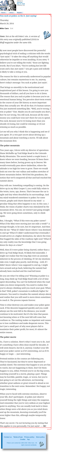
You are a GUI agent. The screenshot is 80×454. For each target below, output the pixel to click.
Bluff (2, 42)
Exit (11, 28)
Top (28, 439)
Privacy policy (29, 437)
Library (11, 12)
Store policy (40, 437)
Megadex (19, 12)
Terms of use (18, 437)
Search (3, 12)
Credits (22, 439)
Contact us (8, 437)
